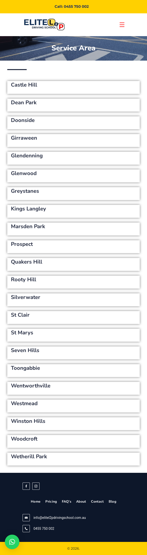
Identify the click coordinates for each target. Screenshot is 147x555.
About (81, 501)
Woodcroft (24, 438)
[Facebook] (26, 486)
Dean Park (24, 102)
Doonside (23, 120)
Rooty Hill (23, 279)
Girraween (24, 138)
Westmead (24, 403)
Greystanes (25, 191)
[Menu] (122, 24)
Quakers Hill (26, 261)
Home (36, 501)
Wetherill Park (29, 456)
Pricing (51, 501)
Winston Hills (28, 421)
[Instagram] (36, 486)
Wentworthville (30, 385)
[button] (12, 542)
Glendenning (27, 155)
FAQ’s (67, 501)
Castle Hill (24, 84)
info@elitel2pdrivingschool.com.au (59, 518)
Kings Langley (28, 208)
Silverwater (25, 297)
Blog (112, 501)
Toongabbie (25, 368)
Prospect (22, 244)
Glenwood (24, 173)
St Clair (20, 315)
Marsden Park (28, 226)
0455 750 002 (43, 529)
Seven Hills (25, 350)
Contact (97, 501)
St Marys (22, 332)
